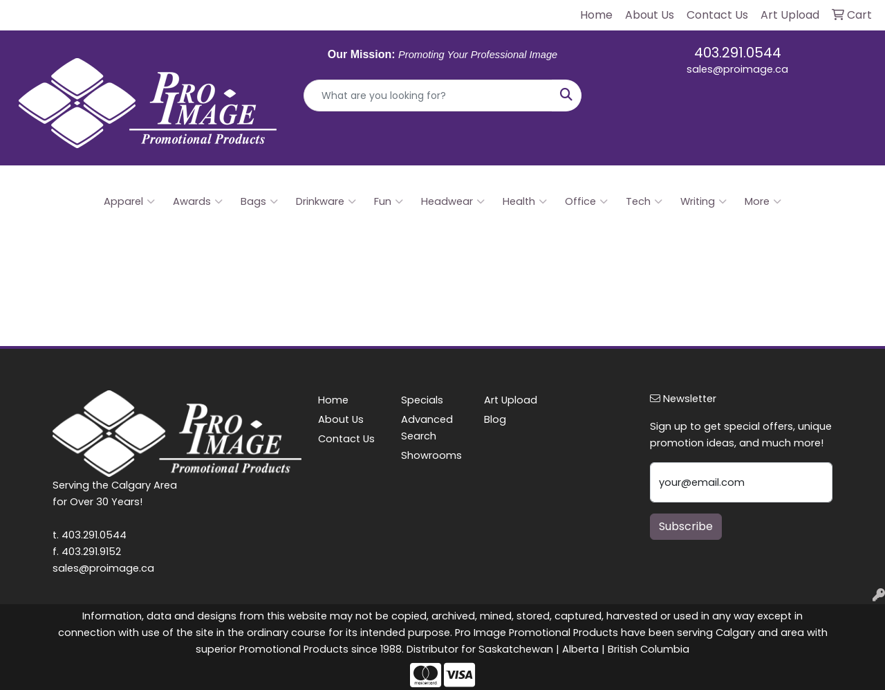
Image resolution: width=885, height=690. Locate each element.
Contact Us (346, 439)
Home (333, 400)
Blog (495, 419)
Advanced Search (427, 427)
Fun (388, 201)
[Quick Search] (428, 95)
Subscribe (686, 526)
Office (586, 201)
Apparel (129, 201)
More (763, 201)
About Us (341, 419)
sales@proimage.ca (737, 69)
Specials (422, 400)
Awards (198, 201)
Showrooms (431, 455)
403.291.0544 (737, 52)
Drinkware (326, 201)
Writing (703, 201)
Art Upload (510, 400)
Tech (644, 201)
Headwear (453, 201)
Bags (259, 201)
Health (525, 201)
